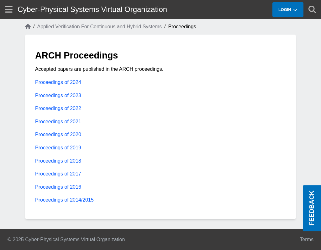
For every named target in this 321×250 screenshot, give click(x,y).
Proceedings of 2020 (58, 134)
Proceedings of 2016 (58, 187)
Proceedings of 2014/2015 (64, 200)
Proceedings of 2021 (58, 121)
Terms (306, 239)
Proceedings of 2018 (58, 161)
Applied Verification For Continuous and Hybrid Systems (99, 26)
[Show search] (312, 9)
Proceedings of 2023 (58, 95)
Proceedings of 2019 (58, 147)
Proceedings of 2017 (58, 173)
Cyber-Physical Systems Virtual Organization (92, 9)
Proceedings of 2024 (58, 82)
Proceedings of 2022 (58, 108)
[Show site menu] (9, 9)
